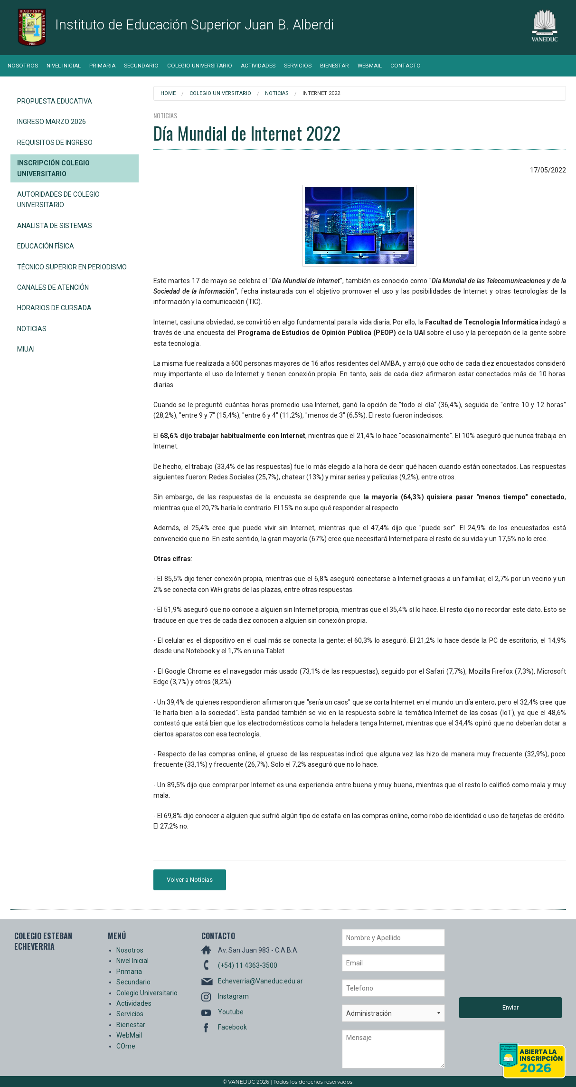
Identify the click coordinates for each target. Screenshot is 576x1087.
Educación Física (45, 246)
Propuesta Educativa (54, 101)
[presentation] (498, 963)
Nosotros (23, 65)
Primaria (102, 65)
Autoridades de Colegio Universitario (58, 200)
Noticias (32, 329)
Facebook (232, 1027)
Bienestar (334, 65)
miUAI (26, 349)
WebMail (370, 65)
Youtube (231, 1012)
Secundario (141, 65)
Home (168, 93)
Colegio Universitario (199, 65)
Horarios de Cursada (54, 308)
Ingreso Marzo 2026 (51, 121)
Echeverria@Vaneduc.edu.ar (260, 981)
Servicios (298, 65)
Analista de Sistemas (54, 225)
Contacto (405, 65)
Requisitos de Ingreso (55, 142)
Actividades (258, 65)
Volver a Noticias (190, 879)
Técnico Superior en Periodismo (72, 267)
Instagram (233, 996)
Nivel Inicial (64, 65)
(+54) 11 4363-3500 (247, 965)
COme (125, 1046)
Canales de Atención (53, 287)
